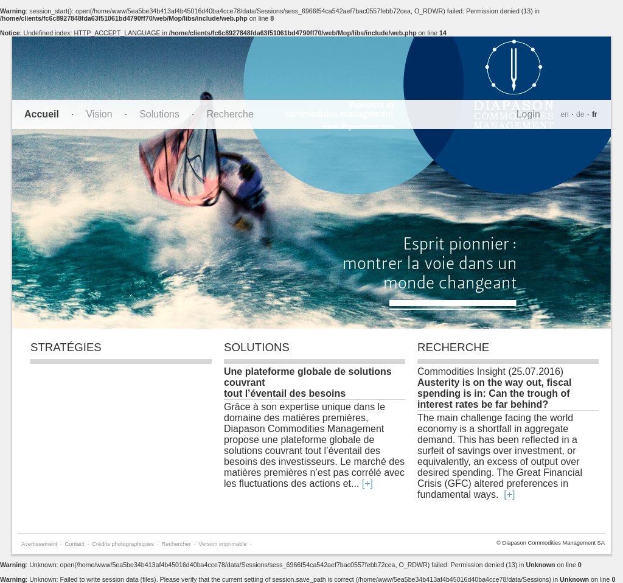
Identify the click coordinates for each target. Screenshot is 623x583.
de (580, 114)
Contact (75, 544)
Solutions (159, 114)
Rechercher (176, 544)
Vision (99, 114)
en (564, 114)
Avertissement (39, 544)
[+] (367, 483)
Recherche (229, 114)
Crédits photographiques (123, 544)
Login (528, 114)
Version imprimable (222, 544)
